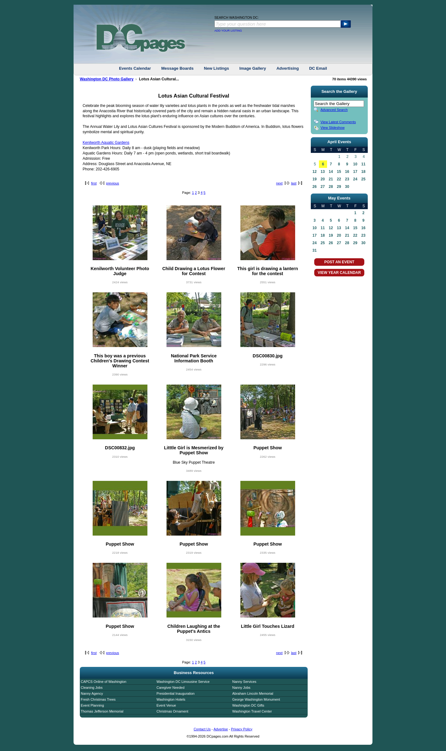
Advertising (287, 68)
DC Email (318, 68)
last (293, 183)
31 (314, 250)
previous (112, 183)
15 (339, 171)
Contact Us (202, 729)
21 (331, 179)
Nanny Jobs (241, 687)
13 (322, 171)
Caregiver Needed (170, 687)
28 (331, 186)
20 (322, 179)
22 (339, 179)
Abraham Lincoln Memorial (252, 693)
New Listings (216, 68)
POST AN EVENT (339, 262)
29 (339, 186)
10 (355, 164)
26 (314, 186)
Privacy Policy (241, 729)
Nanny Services (244, 681)
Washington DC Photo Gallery (107, 79)
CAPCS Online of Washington (103, 681)
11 (363, 164)
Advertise (220, 729)
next (279, 183)
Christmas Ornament (172, 711)
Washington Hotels (170, 699)
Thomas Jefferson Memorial (102, 711)
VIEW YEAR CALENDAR (339, 272)
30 (347, 186)
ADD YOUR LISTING (228, 30)
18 (363, 171)
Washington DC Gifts (248, 705)
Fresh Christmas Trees (98, 699)
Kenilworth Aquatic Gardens (106, 142)
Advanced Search (334, 110)
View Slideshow (332, 127)
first (94, 183)
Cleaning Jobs (92, 687)
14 (331, 171)
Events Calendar (135, 68)
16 (347, 171)
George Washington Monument (256, 699)
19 (314, 179)
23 (347, 179)
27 (322, 186)
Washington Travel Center (252, 711)
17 (355, 171)
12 (314, 171)
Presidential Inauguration (175, 693)
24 (355, 179)
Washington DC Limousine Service (183, 681)
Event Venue (166, 705)
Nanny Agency (92, 693)
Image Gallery (252, 68)
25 (363, 179)
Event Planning (92, 705)
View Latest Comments (338, 122)
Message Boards (177, 68)
